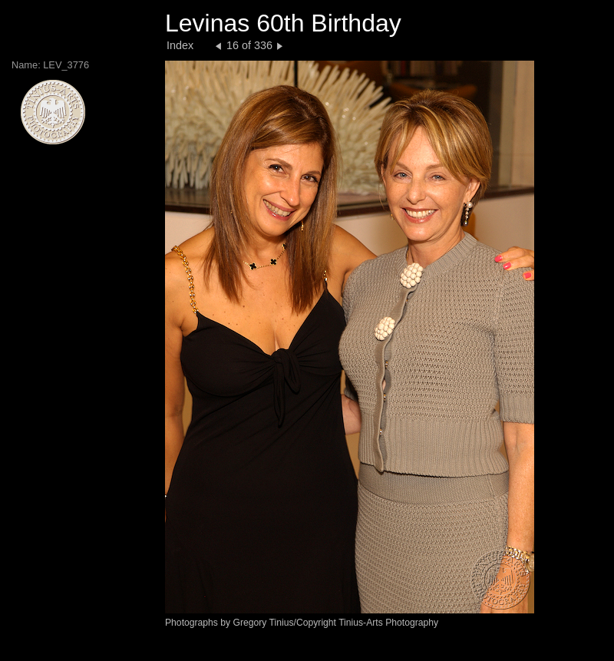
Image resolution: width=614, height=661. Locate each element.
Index (180, 45)
